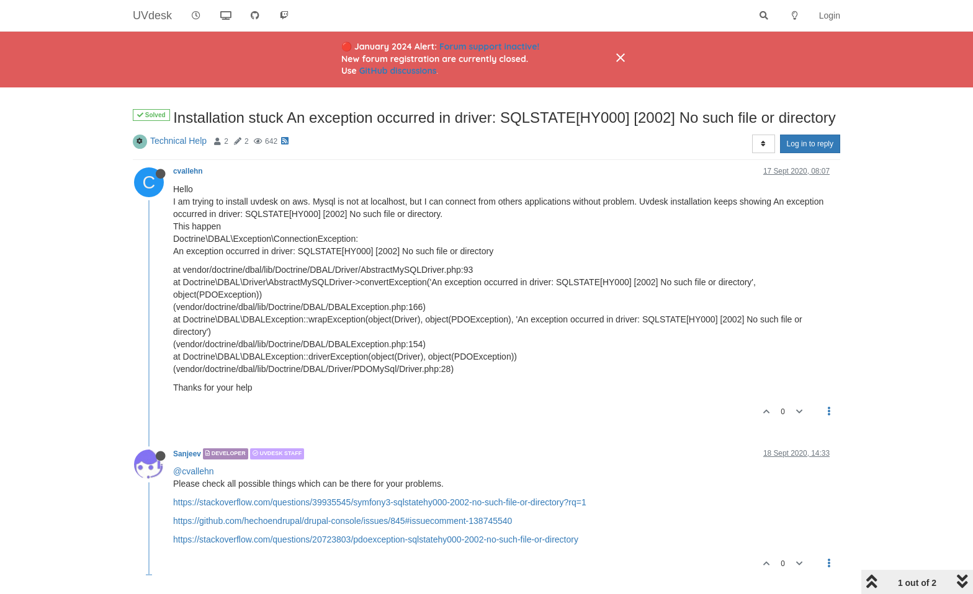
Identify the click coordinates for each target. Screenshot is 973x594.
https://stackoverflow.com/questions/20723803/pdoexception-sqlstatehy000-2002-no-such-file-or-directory (375, 539)
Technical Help (178, 141)
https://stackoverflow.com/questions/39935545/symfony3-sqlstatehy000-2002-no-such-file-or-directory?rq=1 (379, 502)
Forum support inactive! (489, 46)
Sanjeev (187, 454)
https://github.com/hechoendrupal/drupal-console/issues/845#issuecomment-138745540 (342, 521)
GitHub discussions (398, 70)
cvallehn (188, 171)
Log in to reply (810, 144)
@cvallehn (193, 471)
